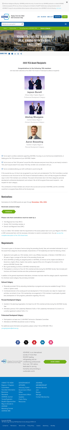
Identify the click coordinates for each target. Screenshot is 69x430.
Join (38, 17)
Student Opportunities (8, 401)
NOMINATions (8, 212)
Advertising (45, 425)
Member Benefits (41, 387)
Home (5, 28)
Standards (4, 394)
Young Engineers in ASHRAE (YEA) (28, 28)
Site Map (53, 425)
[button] (66, 3)
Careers (38, 425)
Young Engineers (6, 399)
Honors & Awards (45, 28)
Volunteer (43, 17)
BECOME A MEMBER (55, 362)
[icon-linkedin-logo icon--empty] (42, 342)
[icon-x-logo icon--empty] (26, 342)
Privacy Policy (30, 425)
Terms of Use (22, 425)
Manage (38, 394)
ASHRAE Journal (7, 397)
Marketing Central (7, 408)
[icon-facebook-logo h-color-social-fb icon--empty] (18, 342)
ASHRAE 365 (5, 411)
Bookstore (57, 17)
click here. (58, 8)
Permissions (13, 425)
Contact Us (5, 425)
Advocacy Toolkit (24, 387)
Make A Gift (50, 17)
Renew (38, 392)
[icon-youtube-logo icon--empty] (34, 342)
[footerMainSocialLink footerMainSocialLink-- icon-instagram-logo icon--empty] (51, 342)
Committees (5, 387)
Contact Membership (42, 397)
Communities (13, 28)
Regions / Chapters (7, 385)
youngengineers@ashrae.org (9, 328)
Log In (64, 17)
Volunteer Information (8, 390)
